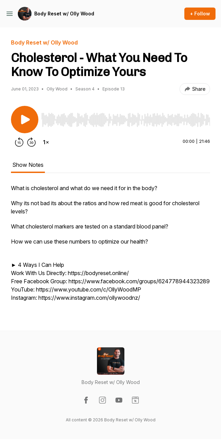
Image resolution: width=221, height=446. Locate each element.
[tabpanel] (110, 246)
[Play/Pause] (24, 119)
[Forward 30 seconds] (31, 142)
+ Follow (200, 13)
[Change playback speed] (46, 142)
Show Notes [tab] (28, 164)
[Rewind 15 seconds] (19, 142)
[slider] (125, 120)
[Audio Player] (125, 118)
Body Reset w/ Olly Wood (64, 13)
